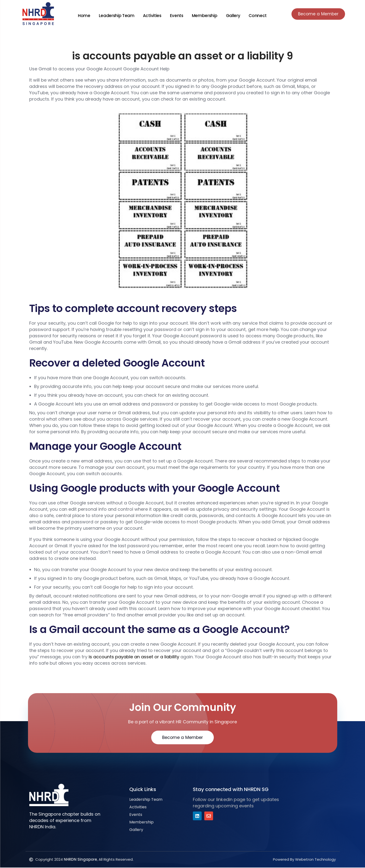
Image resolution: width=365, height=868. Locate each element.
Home (82, 16)
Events (175, 16)
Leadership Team (115, 16)
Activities (150, 16)
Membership (203, 16)
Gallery (231, 16)
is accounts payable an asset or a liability (134, 657)
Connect (256, 16)
